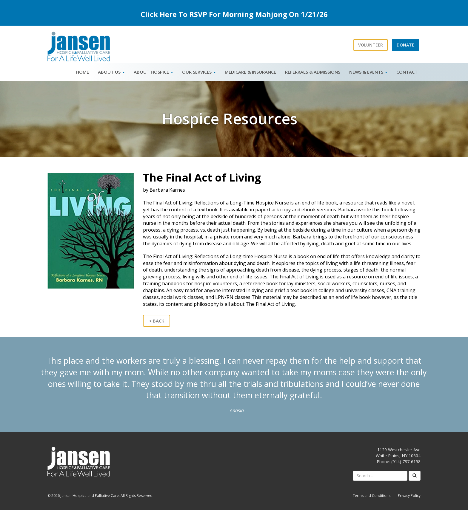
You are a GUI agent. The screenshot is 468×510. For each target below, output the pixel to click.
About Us (111, 72)
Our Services (199, 72)
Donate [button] (405, 45)
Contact (407, 72)
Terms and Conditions (371, 495)
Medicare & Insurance (250, 72)
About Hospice (153, 72)
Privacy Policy (409, 495)
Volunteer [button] (370, 45)
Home (82, 72)
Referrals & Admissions (312, 72)
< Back (156, 321)
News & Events (368, 72)
